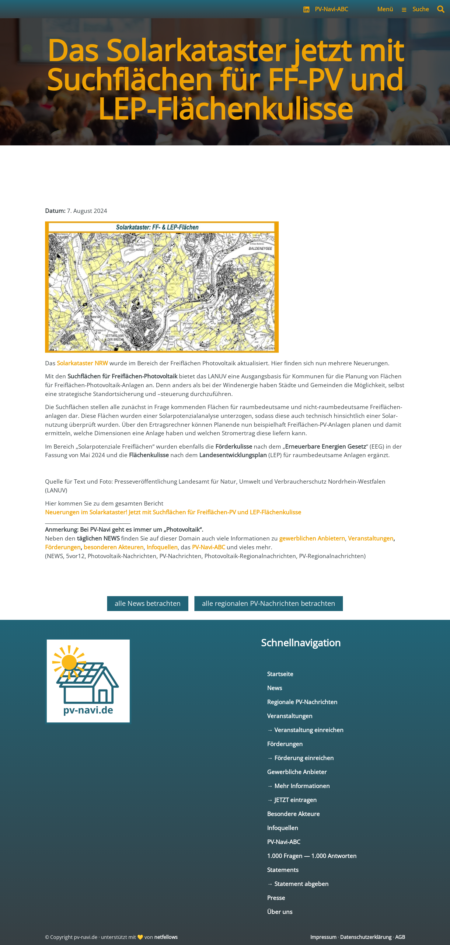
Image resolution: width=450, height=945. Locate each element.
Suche (421, 9)
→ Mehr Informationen (298, 786)
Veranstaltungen (289, 716)
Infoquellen (282, 828)
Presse (276, 898)
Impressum (323, 937)
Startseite (280, 674)
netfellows (166, 937)
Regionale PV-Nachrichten (302, 702)
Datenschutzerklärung (366, 937)
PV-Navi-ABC (331, 9)
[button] (441, 9)
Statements (282, 870)
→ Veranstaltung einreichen (305, 730)
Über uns (279, 912)
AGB (400, 937)
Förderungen (285, 744)
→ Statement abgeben (298, 884)
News (274, 688)
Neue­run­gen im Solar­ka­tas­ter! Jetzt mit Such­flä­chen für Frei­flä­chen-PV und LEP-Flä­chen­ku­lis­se (173, 512)
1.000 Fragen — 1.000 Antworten (312, 856)
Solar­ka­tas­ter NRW (82, 363)
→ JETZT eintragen (292, 800)
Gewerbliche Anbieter (297, 772)
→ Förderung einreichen (300, 758)
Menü (385, 9)
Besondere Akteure (293, 814)
